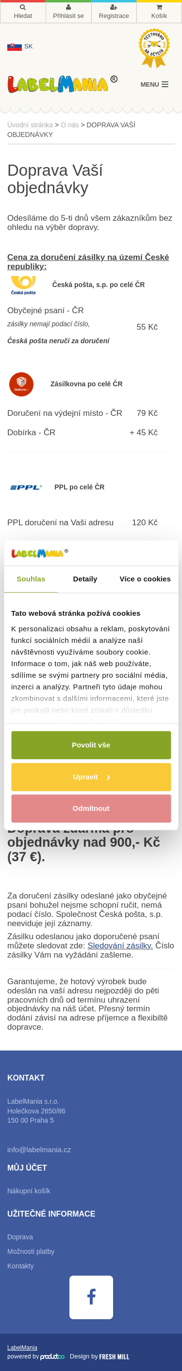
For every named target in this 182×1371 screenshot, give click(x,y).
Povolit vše (91, 745)
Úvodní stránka (30, 125)
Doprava (20, 1237)
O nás (70, 125)
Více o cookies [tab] (145, 579)
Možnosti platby (30, 1251)
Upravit (91, 777)
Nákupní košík (28, 1191)
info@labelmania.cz (39, 1149)
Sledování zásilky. (120, 945)
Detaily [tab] (85, 579)
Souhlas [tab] (31, 579)
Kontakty (20, 1266)
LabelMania (22, 1347)
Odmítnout (91, 809)
